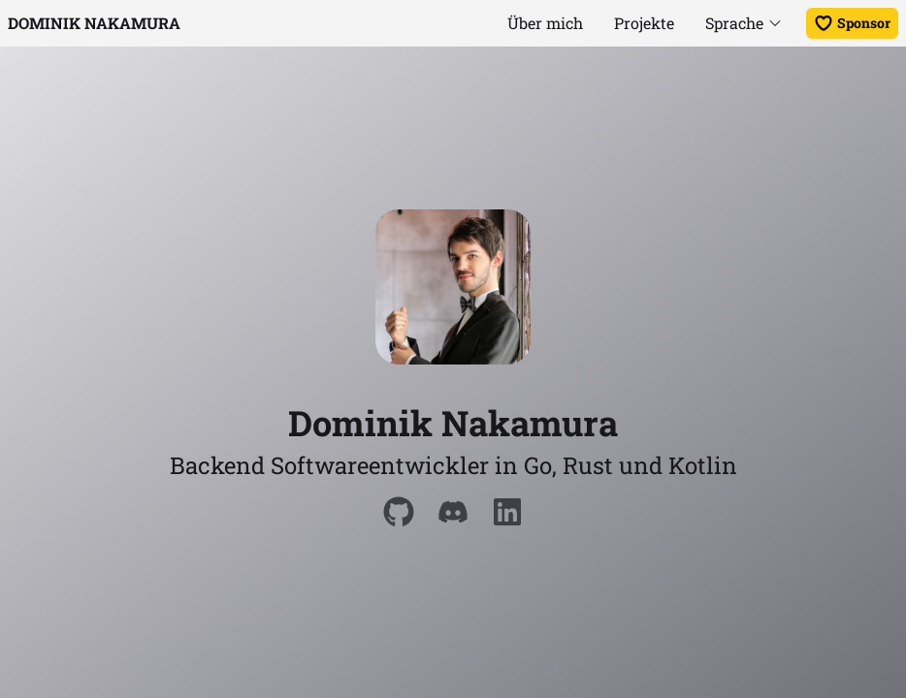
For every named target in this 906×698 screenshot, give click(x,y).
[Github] (398, 512)
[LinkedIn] (507, 512)
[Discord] (453, 512)
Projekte (644, 23)
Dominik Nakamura (94, 23)
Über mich (545, 23)
